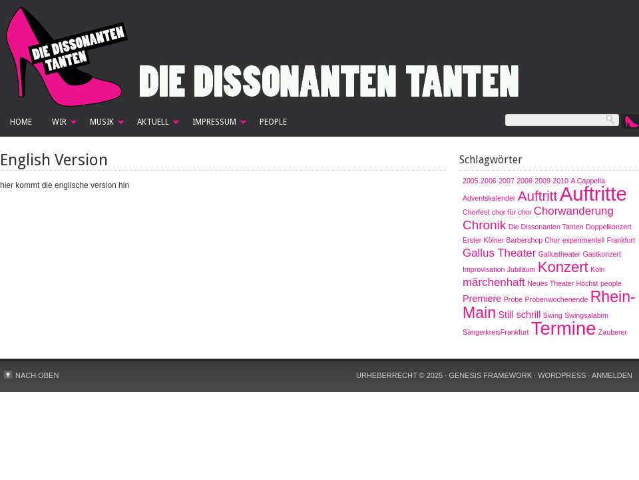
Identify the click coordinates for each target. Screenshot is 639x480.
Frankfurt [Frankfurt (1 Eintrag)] (620, 240)
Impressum (214, 124)
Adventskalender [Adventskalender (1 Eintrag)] (489, 198)
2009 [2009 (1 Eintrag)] (542, 181)
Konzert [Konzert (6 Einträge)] (563, 267)
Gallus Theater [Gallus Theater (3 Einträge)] (499, 253)
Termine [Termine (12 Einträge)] (563, 328)
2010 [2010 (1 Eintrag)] (560, 181)
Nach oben (37, 375)
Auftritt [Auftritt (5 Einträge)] (538, 195)
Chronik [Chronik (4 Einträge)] (484, 225)
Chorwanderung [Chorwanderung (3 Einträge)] (574, 211)
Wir (59, 124)
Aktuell (153, 124)
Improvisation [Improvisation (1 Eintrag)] (484, 269)
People (273, 122)
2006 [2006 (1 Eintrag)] (489, 181)
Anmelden (612, 375)
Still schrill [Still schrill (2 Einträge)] (519, 314)
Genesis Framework (490, 375)
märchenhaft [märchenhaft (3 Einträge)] (494, 282)
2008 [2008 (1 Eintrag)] (524, 181)
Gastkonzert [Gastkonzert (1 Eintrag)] (601, 254)
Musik (102, 124)
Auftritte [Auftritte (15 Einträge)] (593, 194)
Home (21, 122)
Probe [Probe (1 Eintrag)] (513, 299)
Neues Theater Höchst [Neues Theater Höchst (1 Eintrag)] (562, 283)
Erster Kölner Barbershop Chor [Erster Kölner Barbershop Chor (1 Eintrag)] (511, 240)
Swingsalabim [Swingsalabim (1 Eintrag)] (586, 315)
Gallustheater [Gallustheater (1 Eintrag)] (559, 254)
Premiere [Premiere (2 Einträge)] (482, 298)
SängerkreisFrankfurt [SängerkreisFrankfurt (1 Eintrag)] (496, 332)
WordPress (562, 375)
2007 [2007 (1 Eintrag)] (507, 181)
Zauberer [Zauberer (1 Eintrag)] (612, 332)
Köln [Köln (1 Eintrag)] (597, 269)
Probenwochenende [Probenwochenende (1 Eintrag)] (556, 299)
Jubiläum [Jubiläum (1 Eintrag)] (521, 269)
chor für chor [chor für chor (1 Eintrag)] (512, 212)
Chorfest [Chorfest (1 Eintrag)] (476, 212)
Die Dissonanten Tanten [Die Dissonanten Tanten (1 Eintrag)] (546, 227)
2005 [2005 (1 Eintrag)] (471, 181)
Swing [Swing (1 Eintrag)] (552, 315)
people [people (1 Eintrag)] (611, 283)
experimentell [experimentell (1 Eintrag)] (583, 240)
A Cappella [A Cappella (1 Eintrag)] (587, 181)
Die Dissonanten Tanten (319, 57)
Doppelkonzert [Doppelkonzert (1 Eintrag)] (609, 227)
